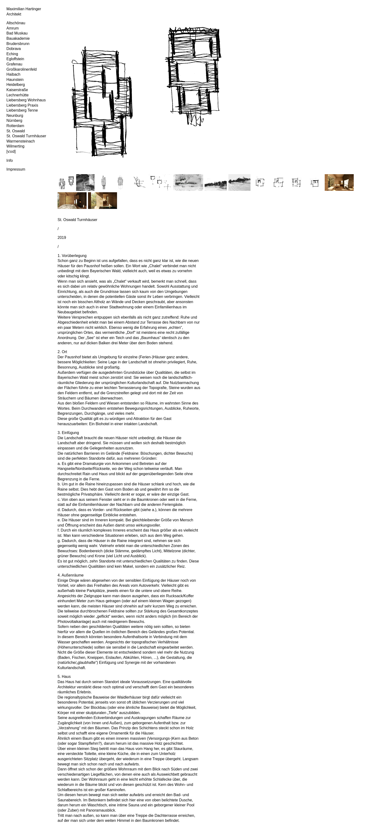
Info (9, 160)
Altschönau (15, 23)
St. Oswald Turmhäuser (26, 136)
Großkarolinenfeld (21, 69)
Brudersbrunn (17, 44)
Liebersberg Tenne (22, 110)
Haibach (13, 74)
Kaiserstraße (17, 90)
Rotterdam (15, 126)
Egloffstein (15, 59)
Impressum (15, 169)
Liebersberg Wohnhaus (26, 100)
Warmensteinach (20, 141)
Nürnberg (14, 120)
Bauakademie (18, 38)
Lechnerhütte (17, 95)
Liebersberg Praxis (22, 105)
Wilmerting (15, 146)
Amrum (12, 28)
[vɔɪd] (11, 151)
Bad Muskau (17, 33)
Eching (12, 54)
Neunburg (14, 115)
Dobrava (13, 49)
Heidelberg (15, 85)
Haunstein (15, 80)
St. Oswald (15, 131)
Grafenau (14, 64)
